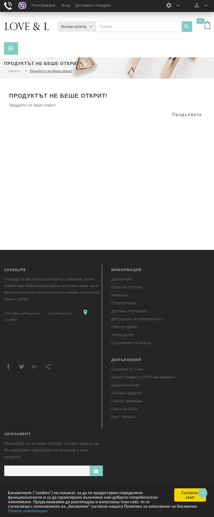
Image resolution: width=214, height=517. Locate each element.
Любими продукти (126, 393)
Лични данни (122, 335)
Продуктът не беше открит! (51, 71)
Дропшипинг (122, 279)
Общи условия (124, 303)
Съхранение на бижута (131, 343)
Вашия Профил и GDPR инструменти (143, 377)
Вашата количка (125, 385)
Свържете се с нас (127, 369)
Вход (66, 5)
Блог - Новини (123, 417)
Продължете (187, 114)
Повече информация (27, 511)
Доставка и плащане (93, 5)
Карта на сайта (124, 409)
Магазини (119, 295)
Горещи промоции (127, 401)
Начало (14, 71)
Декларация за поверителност (137, 319)
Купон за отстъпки (127, 287)
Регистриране (43, 5)
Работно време (124, 327)
